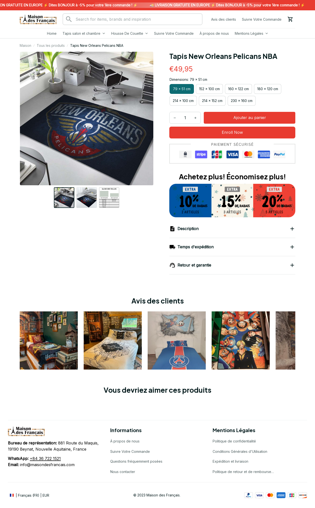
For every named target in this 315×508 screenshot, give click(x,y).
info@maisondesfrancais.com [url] (47, 464)
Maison (25, 45)
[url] (45, 459)
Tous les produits (51, 45)
